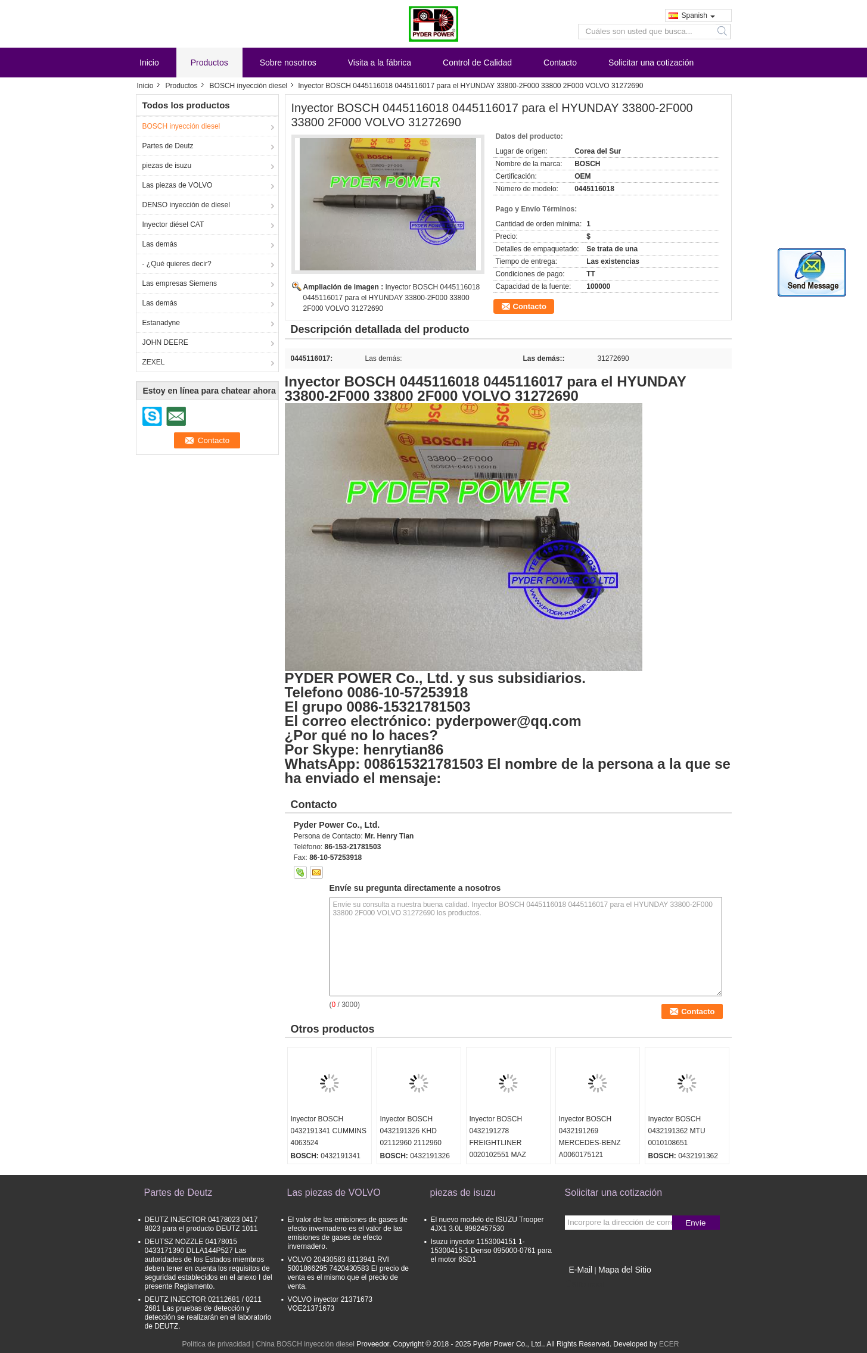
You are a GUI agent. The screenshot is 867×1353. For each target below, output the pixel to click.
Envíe (695, 1222)
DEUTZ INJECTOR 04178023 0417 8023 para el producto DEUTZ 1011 (201, 1224)
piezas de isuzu (167, 165)
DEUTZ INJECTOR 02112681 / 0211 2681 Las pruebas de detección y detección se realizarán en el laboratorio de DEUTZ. (208, 1312)
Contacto (560, 62)
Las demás (160, 244)
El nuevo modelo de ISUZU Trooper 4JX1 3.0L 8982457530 (487, 1224)
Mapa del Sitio (624, 1269)
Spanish (698, 15)
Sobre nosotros (288, 62)
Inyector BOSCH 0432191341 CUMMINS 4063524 (328, 1131)
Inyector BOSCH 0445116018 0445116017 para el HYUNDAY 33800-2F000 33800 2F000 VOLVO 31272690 (391, 298)
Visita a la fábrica (379, 62)
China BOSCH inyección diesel (305, 1344)
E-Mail (581, 1269)
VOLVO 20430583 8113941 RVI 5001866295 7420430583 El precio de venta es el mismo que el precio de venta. (348, 1272)
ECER (669, 1344)
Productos (209, 62)
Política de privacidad (216, 1344)
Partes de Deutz (168, 146)
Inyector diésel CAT (173, 224)
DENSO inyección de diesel (186, 205)
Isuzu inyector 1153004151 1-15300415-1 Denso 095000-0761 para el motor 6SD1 (491, 1250)
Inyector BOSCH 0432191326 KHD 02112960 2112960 (411, 1131)
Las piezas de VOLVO (177, 185)
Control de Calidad (477, 62)
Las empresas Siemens (179, 283)
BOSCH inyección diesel (249, 86)
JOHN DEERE (165, 342)
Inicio (149, 62)
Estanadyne (161, 323)
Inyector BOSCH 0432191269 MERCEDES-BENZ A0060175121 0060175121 (590, 1143)
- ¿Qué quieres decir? (177, 264)
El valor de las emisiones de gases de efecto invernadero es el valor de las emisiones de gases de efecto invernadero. (348, 1233)
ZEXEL (153, 362)
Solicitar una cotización (651, 62)
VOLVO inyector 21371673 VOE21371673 (330, 1304)
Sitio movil (585, 1284)
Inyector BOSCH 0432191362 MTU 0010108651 (677, 1131)
